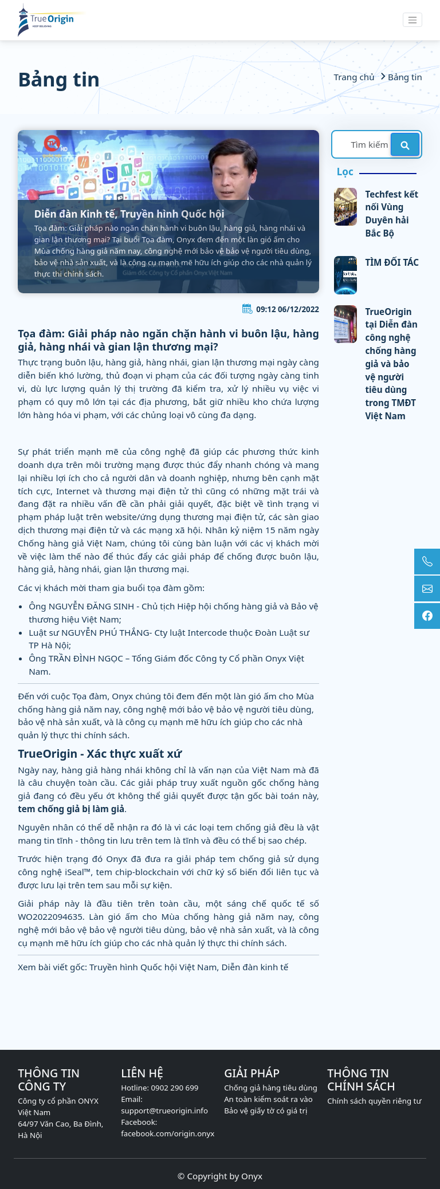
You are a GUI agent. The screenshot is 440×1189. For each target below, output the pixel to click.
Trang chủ (355, 76)
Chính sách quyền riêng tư (374, 1101)
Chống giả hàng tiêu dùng (270, 1087)
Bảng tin (399, 76)
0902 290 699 (174, 1087)
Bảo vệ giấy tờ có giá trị (265, 1110)
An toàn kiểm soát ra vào (268, 1099)
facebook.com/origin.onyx (167, 1133)
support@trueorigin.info (164, 1110)
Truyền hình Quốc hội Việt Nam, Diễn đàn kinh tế (188, 967)
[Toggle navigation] (412, 20)
